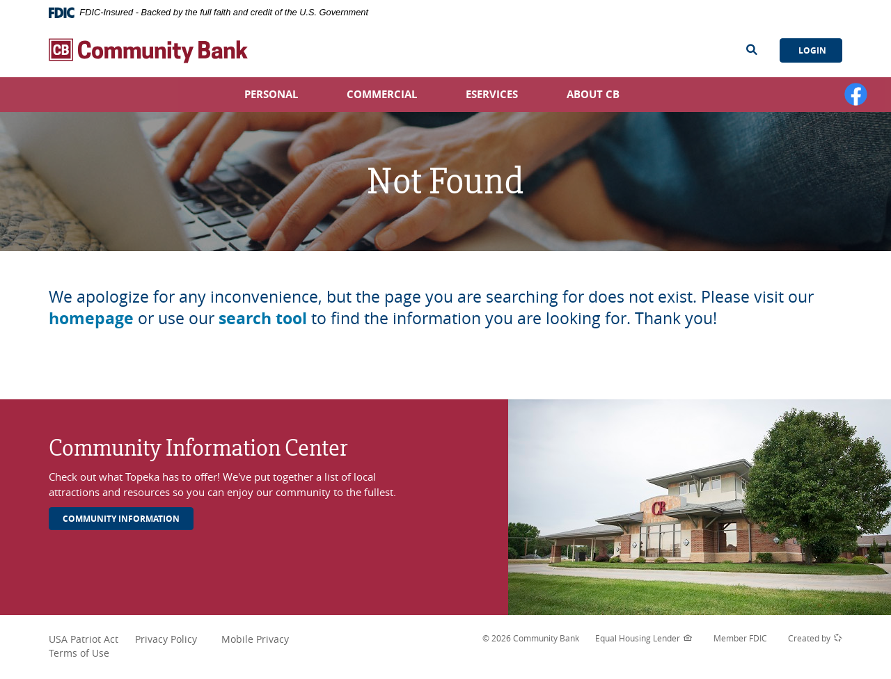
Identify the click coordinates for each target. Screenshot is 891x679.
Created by (815, 638)
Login (811, 50)
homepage (91, 318)
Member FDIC (740, 638)
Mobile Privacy (255, 639)
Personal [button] (271, 94)
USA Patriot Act (90, 639)
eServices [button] (492, 94)
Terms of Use (79, 653)
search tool (263, 318)
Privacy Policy (177, 639)
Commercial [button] (382, 94)
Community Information (121, 519)
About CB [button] (593, 94)
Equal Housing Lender (643, 638)
